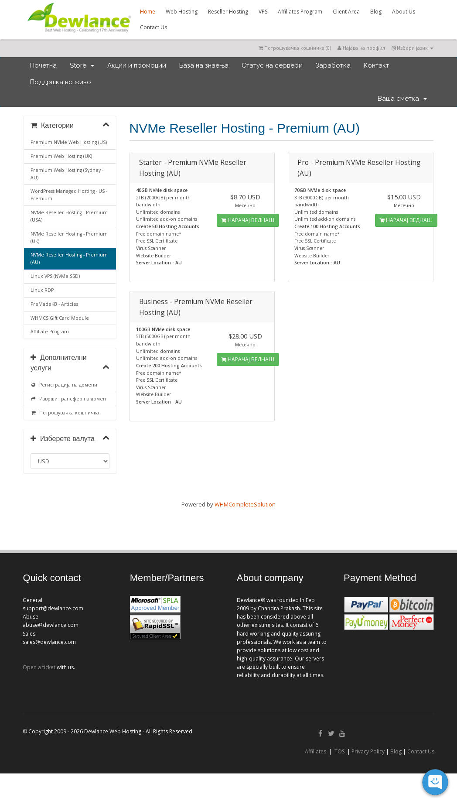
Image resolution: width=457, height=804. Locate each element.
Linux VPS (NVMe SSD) (55, 276)
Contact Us (153, 27)
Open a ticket (39, 667)
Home (147, 11)
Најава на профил (361, 47)
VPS (263, 11)
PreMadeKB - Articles (54, 304)
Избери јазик (412, 47)
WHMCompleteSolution (245, 504)
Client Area (346, 11)
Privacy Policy (368, 751)
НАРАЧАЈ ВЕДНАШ (248, 220)
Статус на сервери (272, 65)
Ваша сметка (402, 99)
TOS (339, 751)
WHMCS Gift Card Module (60, 318)
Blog (376, 11)
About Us (403, 11)
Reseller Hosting (228, 11)
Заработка (333, 65)
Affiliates (315, 751)
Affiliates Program (300, 11)
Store (82, 65)
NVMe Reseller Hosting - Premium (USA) (69, 216)
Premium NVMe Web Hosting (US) (69, 142)
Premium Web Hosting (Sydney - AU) (67, 174)
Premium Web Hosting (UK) (61, 156)
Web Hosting (182, 11)
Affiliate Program (50, 331)
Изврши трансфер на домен (68, 399)
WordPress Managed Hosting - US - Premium (69, 195)
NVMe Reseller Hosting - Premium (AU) (69, 258)
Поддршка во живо (60, 82)
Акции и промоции (136, 65)
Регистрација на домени (64, 385)
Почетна (43, 65)
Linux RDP (42, 290)
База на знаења (203, 65)
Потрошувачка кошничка (65, 413)
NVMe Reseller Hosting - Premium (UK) (69, 237)
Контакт (376, 65)
